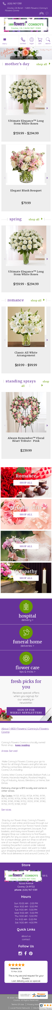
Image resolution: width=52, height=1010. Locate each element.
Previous (4, 108)
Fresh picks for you (26, 691)
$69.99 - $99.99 (26, 365)
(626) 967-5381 (14, 3)
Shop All (41, 64)
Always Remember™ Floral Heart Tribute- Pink (26, 439)
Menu (4, 43)
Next (48, 108)
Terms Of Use (17, 1004)
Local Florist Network (20, 1008)
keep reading (22, 745)
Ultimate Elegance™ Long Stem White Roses (26, 122)
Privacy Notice (34, 1004)
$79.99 (26, 203)
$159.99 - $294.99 (26, 133)
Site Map (37, 1008)
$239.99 (26, 450)
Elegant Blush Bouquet (26, 190)
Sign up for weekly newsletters (26, 711)
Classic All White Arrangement (26, 354)
